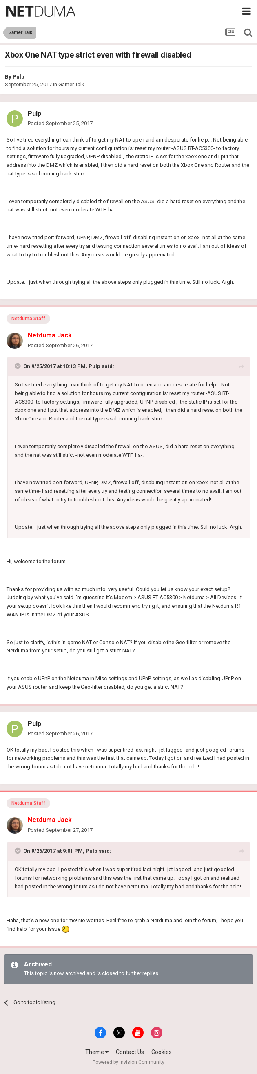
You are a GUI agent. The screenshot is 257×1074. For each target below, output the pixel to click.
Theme (97, 1052)
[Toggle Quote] (18, 366)
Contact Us (130, 1052)
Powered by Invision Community (128, 1062)
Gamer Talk (71, 84)
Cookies (161, 1052)
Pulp (18, 77)
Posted (60, 123)
